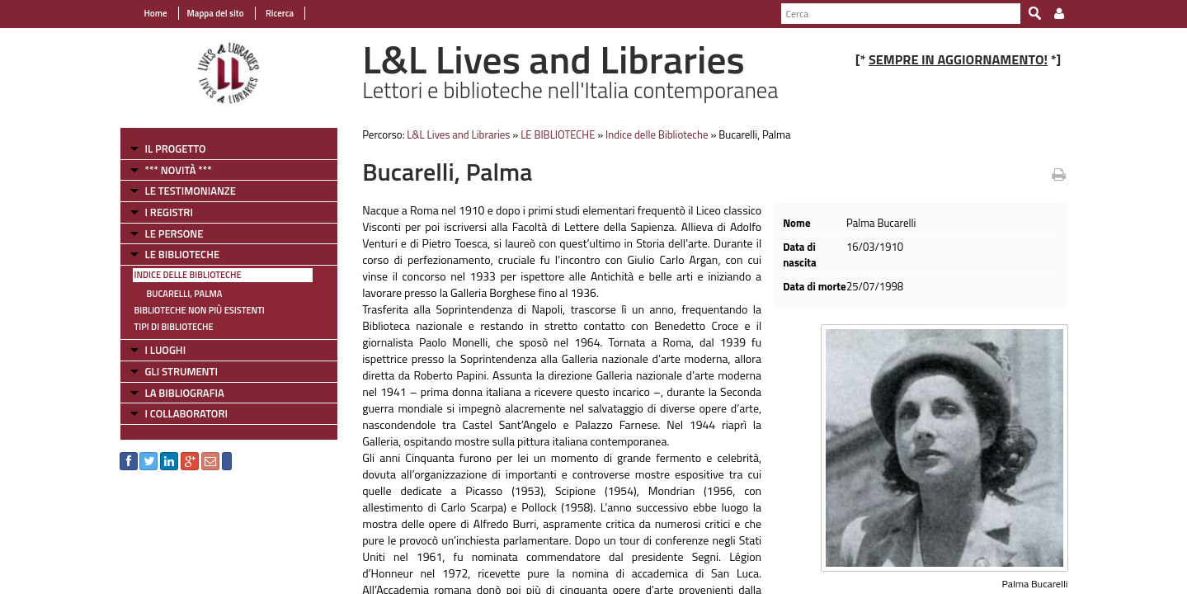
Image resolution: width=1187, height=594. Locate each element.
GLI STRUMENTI (181, 371)
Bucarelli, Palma (185, 293)
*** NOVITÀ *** (178, 170)
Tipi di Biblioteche (174, 326)
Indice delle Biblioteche (188, 274)
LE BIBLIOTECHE (182, 254)
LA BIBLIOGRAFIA (184, 392)
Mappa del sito (215, 13)
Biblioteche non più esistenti (199, 310)
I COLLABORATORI (186, 413)
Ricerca (279, 13)
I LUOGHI (165, 350)
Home (155, 13)
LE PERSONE (174, 233)
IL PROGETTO (175, 148)
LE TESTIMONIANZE (190, 190)
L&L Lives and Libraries (458, 134)
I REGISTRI (169, 212)
